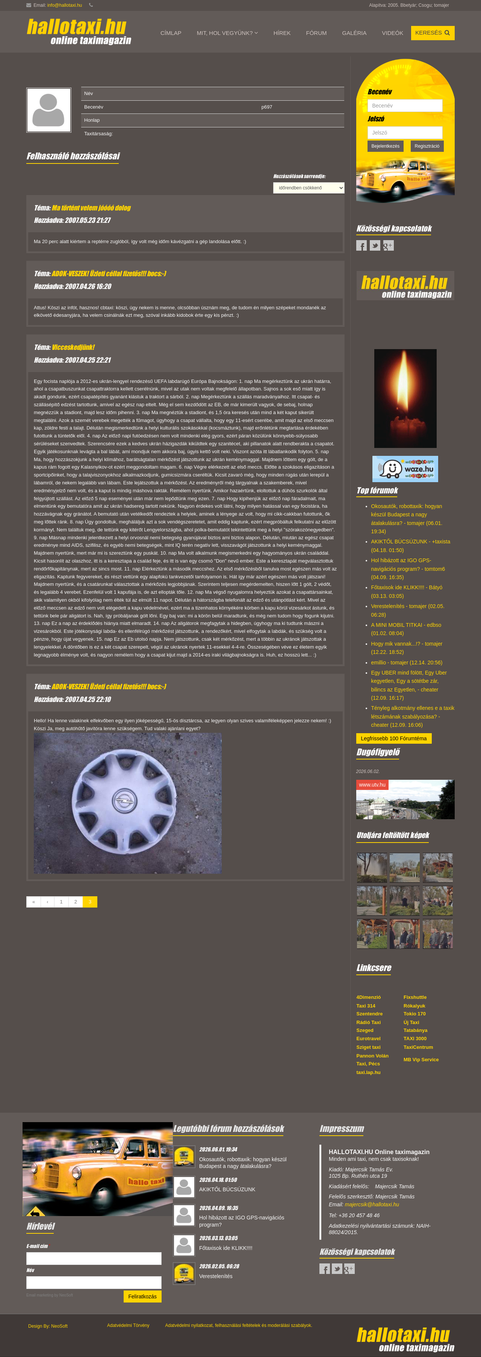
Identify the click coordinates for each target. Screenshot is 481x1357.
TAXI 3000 (415, 1038)
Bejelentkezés (386, 146)
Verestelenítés (216, 1276)
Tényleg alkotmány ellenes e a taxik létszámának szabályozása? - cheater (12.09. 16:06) (413, 716)
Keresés (433, 32)
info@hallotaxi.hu (64, 5)
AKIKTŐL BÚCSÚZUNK (227, 1189)
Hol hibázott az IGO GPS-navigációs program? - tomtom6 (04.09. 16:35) (408, 568)
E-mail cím (38, 1246)
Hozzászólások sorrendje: (299, 176)
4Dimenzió (369, 997)
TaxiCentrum (418, 1047)
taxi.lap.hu (369, 1072)
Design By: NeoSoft (48, 1326)
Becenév (379, 92)
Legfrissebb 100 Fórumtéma (394, 738)
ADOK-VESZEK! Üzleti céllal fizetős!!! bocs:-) (108, 273)
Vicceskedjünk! (72, 347)
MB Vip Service (421, 1059)
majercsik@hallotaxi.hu (372, 1204)
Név (30, 1270)
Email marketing (39, 1295)
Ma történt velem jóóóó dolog (90, 208)
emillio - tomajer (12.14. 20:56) (407, 663)
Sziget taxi (369, 1047)
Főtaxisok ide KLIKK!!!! (226, 1248)
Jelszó (376, 119)
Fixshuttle (415, 997)
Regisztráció (427, 146)
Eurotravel (369, 1038)
